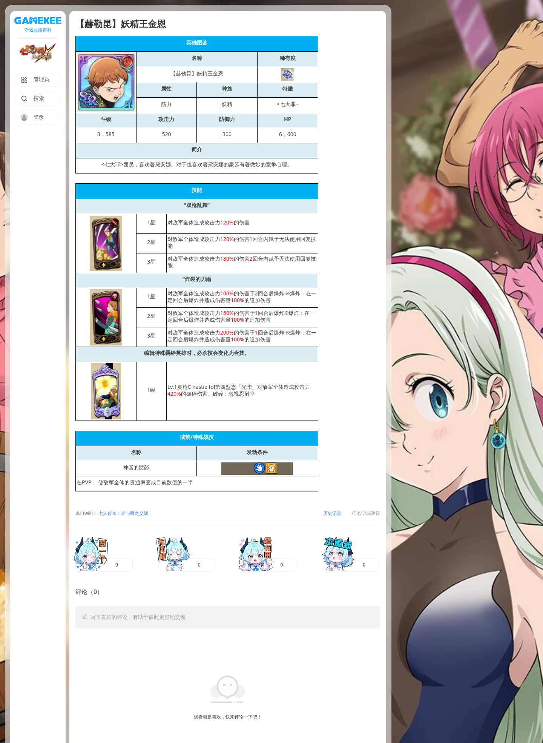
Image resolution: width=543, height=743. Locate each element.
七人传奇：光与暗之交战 (122, 513)
